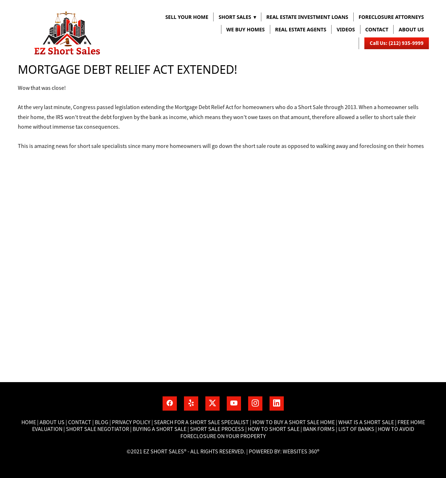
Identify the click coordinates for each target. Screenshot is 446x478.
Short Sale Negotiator (97, 429)
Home (29, 422)
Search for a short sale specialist (201, 422)
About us (411, 29)
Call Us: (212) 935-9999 (397, 43)
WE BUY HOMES (245, 29)
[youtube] (234, 403)
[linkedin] (277, 403)
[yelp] (191, 403)
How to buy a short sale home (293, 422)
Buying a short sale (159, 429)
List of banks (355, 429)
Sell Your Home (187, 17)
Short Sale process (217, 429)
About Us (52, 422)
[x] (212, 403)
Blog (101, 422)
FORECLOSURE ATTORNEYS (391, 17)
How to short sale (273, 429)
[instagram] (255, 403)
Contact (377, 29)
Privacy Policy (131, 422)
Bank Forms (319, 429)
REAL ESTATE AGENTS (301, 29)
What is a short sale (366, 422)
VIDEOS (346, 29)
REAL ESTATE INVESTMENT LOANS (307, 17)
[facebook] (170, 403)
